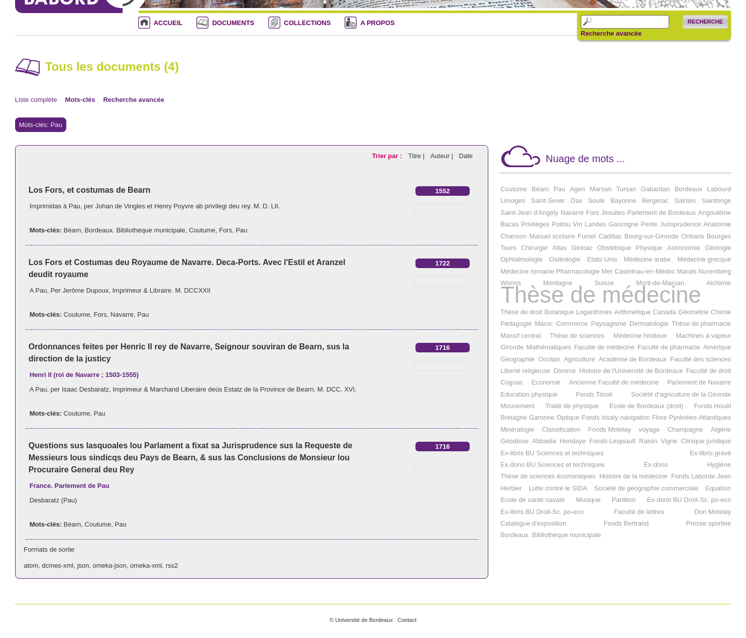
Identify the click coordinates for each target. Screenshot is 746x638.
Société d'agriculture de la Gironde (681, 394)
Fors (225, 230)
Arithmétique (632, 312)
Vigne (669, 441)
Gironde (511, 347)
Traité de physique (571, 406)
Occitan (549, 359)
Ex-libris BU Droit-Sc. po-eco (541, 512)
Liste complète (36, 99)
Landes (595, 224)
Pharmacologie (578, 271)
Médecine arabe (647, 259)
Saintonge (716, 200)
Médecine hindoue (640, 335)
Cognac (511, 382)
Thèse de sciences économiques (547, 476)
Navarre (122, 314)
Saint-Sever (548, 200)
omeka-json (110, 565)
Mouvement (517, 406)
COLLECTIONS (307, 23)
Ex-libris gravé (710, 453)
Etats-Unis (602, 259)
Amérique (717, 347)
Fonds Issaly (599, 417)
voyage (649, 429)
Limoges (512, 200)
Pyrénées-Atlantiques (700, 417)
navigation (635, 417)
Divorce (565, 370)
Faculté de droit (708, 370)
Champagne (685, 429)
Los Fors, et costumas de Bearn (90, 190)
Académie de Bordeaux (633, 359)
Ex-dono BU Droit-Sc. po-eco (689, 499)
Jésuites (613, 212)
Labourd (719, 189)
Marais (687, 271)
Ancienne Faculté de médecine (614, 382)
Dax (576, 200)
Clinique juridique (706, 441)
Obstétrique (614, 247)
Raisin (648, 441)
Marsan (600, 189)
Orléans (692, 236)
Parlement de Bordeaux (661, 212)
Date (466, 156)
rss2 (172, 565)
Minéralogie (517, 429)
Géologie (718, 247)
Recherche (705, 22)
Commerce (572, 323)
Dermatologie (648, 323)
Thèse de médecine (600, 295)
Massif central (520, 335)
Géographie (517, 359)
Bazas (509, 224)
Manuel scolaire (552, 236)
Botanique (559, 312)
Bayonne (623, 200)
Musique (588, 499)
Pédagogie (515, 323)
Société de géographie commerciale (646, 488)
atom (31, 565)
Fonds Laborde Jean (701, 476)
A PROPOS (377, 23)
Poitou (561, 224)
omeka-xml (146, 565)
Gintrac (582, 247)
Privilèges (535, 224)
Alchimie (718, 283)
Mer (606, 271)
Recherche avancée (611, 34)
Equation (718, 488)
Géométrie (693, 312)
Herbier (511, 488)
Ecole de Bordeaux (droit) (646, 406)
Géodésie (514, 441)
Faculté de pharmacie (668, 347)
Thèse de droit (521, 312)
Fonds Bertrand (626, 523)
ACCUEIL (168, 23)
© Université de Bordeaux (361, 620)
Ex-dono (656, 464)
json (83, 565)
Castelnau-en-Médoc (644, 271)
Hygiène (719, 464)
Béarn (72, 230)
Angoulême (714, 212)
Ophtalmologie (521, 259)
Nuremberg (714, 271)
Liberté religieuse (525, 370)
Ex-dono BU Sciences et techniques (552, 464)
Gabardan (655, 189)
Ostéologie (564, 259)
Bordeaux (689, 189)
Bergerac (655, 200)
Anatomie (717, 224)
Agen (577, 189)
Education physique (528, 394)
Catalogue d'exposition (533, 523)
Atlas (559, 247)
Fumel (587, 236)
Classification (561, 429)
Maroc (544, 323)
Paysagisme (608, 323)
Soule (596, 200)
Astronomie (683, 247)
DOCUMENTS (233, 23)
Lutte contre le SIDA (558, 488)
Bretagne (513, 417)
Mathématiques (548, 347)
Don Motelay (712, 512)
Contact (406, 620)
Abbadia (544, 441)
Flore (659, 417)
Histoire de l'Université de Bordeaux (631, 370)
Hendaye (573, 441)
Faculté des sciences (700, 359)
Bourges (719, 236)
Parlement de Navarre (699, 382)
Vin (577, 224)
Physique (648, 247)
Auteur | (443, 156)
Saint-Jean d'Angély (529, 212)
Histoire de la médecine (633, 476)
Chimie (721, 312)
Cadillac (609, 236)
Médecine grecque (704, 259)
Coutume (202, 230)
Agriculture (579, 359)
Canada (664, 312)
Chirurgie (534, 247)
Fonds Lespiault (612, 441)
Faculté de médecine (604, 347)
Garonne (542, 417)
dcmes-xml (57, 565)
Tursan (626, 189)
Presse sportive (708, 523)
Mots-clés (80, 99)
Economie (546, 382)
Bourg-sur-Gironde (651, 236)
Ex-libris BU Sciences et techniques (551, 453)
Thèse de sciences (577, 335)
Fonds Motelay (609, 429)
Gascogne (623, 224)
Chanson (513, 236)
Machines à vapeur (703, 335)
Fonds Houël (712, 406)
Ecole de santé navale (532, 499)
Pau (241, 230)
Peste (649, 224)
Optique (568, 417)
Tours (508, 247)
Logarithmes (594, 312)
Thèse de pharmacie (701, 323)
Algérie (721, 429)
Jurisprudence (680, 224)
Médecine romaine (527, 271)
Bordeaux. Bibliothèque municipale (135, 230)
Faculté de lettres (639, 512)
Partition (624, 499)
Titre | (417, 156)
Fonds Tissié (594, 394)
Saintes (685, 200)
